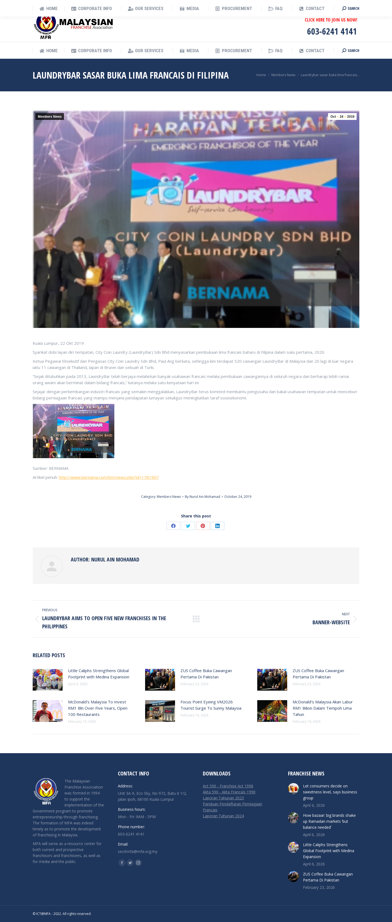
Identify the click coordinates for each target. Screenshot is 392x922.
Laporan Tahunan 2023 (223, 797)
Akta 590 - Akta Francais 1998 (229, 791)
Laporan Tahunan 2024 (223, 815)
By (202, 496)
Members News (50, 117)
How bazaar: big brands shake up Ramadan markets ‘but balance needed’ (329, 821)
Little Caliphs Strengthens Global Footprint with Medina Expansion (98, 673)
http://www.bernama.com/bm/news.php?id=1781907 (109, 477)
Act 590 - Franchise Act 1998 (228, 785)
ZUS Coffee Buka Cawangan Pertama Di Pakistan (206, 673)
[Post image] (48, 680)
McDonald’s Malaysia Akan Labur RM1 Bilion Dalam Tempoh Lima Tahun (323, 708)
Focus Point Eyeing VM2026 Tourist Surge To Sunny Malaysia (210, 705)
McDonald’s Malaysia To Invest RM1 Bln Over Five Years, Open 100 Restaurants (97, 708)
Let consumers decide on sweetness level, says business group (330, 791)
